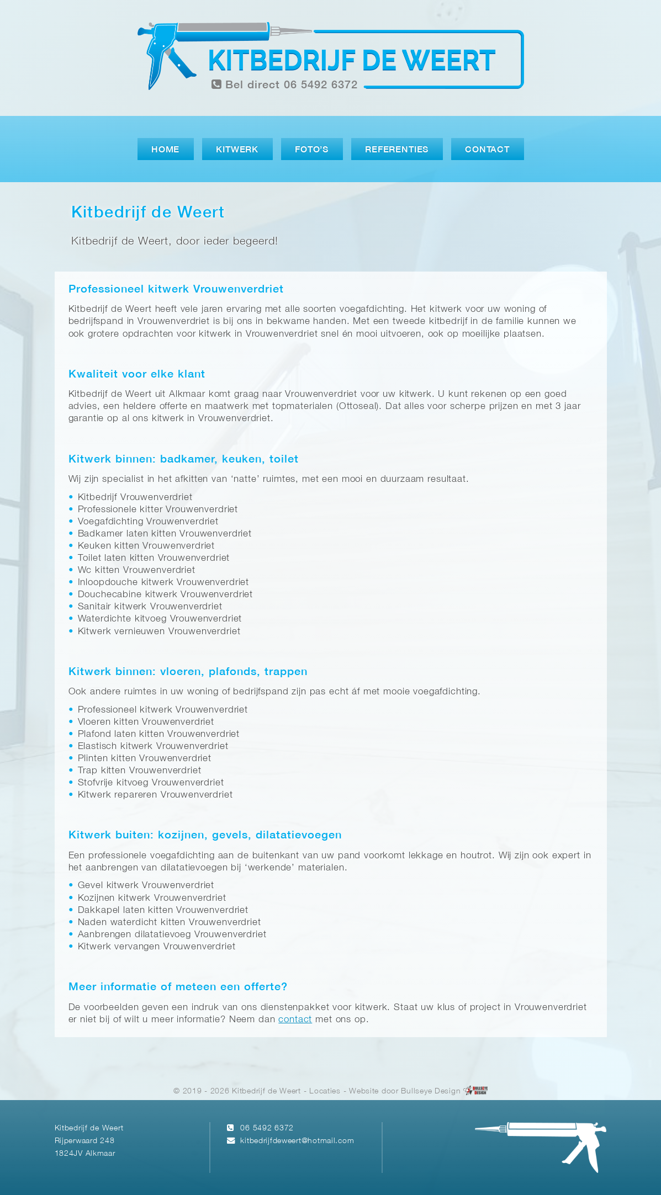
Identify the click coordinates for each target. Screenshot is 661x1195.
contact (295, 1020)
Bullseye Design (431, 1091)
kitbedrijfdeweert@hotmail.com (297, 1141)
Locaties (325, 1091)
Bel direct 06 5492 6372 (284, 85)
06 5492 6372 (267, 1128)
